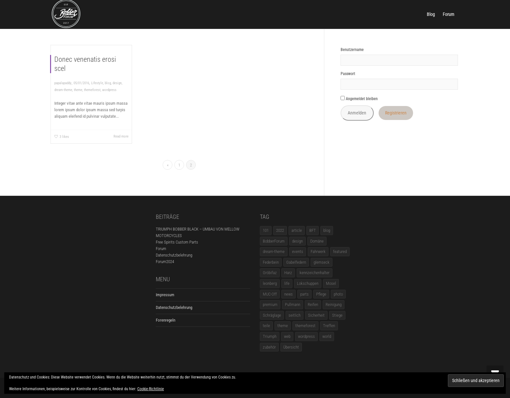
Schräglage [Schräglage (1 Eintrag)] (272, 315)
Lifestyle (97, 83)
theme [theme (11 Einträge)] (282, 325)
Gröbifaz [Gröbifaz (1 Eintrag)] (270, 272)
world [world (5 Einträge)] (326, 336)
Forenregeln (165, 320)
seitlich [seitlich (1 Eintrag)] (295, 315)
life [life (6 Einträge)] (286, 283)
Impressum (165, 294)
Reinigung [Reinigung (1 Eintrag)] (334, 304)
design (117, 83)
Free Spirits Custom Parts (177, 242)
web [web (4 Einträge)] (287, 336)
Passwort (348, 74)
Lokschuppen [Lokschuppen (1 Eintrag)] (307, 283)
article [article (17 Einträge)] (296, 230)
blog (108, 83)
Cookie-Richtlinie (150, 389)
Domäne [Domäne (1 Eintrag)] (317, 241)
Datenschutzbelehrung (174, 255)
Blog (431, 14)
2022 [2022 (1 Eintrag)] (280, 230)
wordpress (109, 90)
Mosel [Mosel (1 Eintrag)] (331, 283)
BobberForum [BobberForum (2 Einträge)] (274, 241)
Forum (448, 14)
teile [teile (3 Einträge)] (266, 325)
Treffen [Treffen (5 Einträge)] (329, 325)
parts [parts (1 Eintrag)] (304, 294)
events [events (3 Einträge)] (297, 251)
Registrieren (396, 112)
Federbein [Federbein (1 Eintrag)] (271, 262)
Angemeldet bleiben (359, 98)
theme (78, 90)
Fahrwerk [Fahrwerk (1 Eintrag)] (318, 251)
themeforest (92, 90)
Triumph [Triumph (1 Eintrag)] (269, 336)
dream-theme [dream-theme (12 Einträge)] (274, 251)
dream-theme (63, 90)
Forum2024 (165, 261)
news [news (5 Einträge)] (288, 294)
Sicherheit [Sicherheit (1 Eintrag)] (316, 315)
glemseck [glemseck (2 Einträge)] (321, 262)
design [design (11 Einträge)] (297, 241)
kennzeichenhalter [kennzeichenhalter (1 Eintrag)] (314, 272)
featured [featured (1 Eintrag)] (340, 251)
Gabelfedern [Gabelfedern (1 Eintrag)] (296, 262)
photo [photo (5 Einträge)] (338, 294)
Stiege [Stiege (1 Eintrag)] (337, 315)
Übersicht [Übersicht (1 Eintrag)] (291, 347)
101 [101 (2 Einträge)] (266, 230)
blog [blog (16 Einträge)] (326, 230)
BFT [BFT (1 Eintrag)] (312, 230)
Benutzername (352, 49)
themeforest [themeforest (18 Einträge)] (305, 325)
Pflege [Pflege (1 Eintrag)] (321, 294)
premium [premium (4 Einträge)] (270, 304)
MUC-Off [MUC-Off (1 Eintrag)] (270, 294)
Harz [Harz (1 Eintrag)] (288, 272)
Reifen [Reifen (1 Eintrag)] (313, 304)
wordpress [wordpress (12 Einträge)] (306, 336)
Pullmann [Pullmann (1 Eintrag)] (292, 304)
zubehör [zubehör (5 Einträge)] (269, 347)
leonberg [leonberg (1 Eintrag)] (270, 283)
